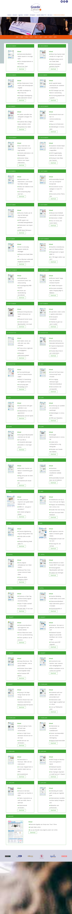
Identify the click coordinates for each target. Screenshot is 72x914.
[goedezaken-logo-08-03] (36, 8)
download (21, 69)
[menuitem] (9, 15)
